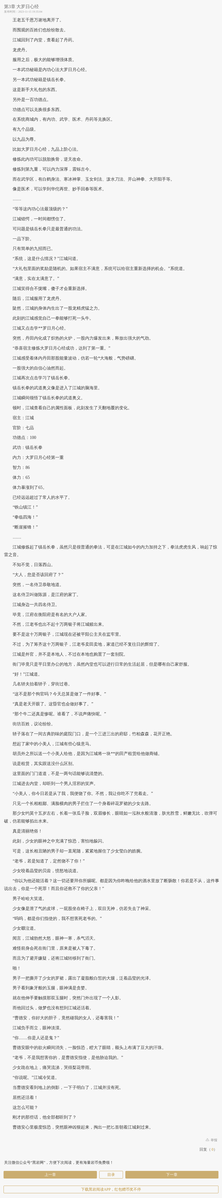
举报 (211, 1140)
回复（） (208, 1149)
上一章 (50, 1175)
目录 (111, 1175)
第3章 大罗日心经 (21, 6)
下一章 (171, 1175)
